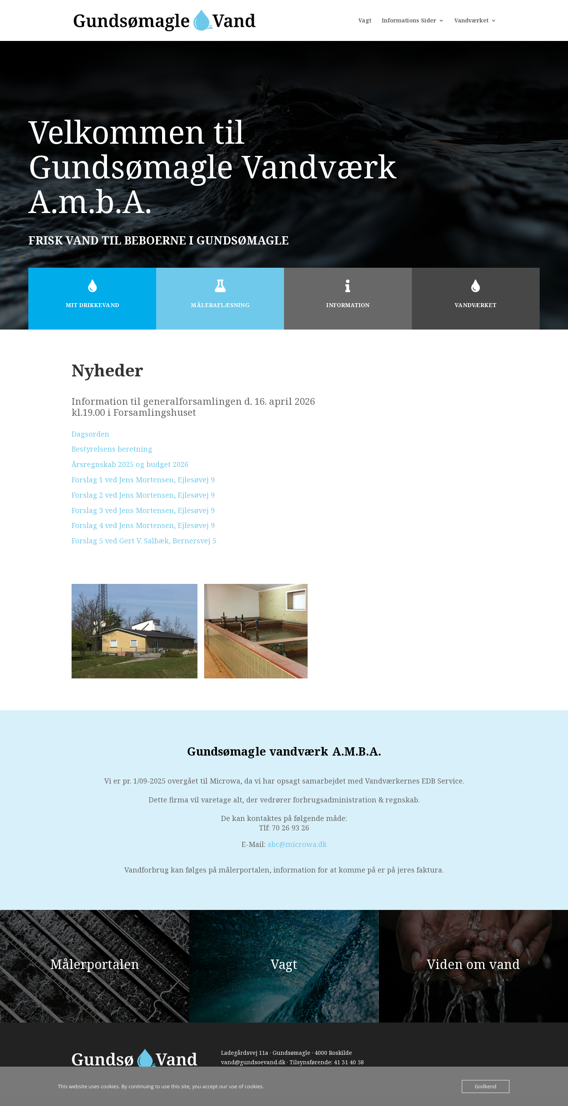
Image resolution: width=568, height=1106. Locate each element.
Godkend (485, 1086)
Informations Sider (409, 21)
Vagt (364, 21)
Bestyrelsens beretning (112, 449)
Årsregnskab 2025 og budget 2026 (130, 464)
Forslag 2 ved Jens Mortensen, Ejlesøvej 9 (143, 495)
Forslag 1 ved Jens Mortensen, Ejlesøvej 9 (143, 479)
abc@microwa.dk (297, 844)
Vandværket (471, 21)
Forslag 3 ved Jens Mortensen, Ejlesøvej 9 (143, 510)
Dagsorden (90, 434)
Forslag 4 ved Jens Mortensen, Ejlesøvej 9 (143, 525)
